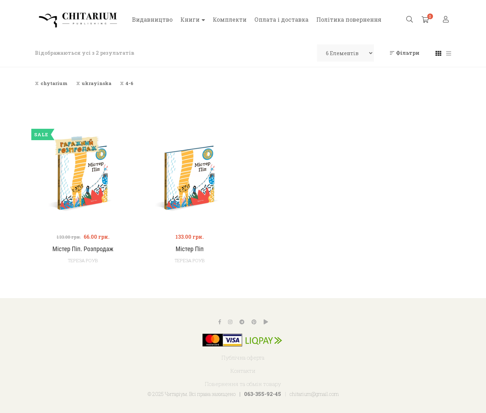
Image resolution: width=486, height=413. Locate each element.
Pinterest (254, 321)
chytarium (54, 83)
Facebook (219, 321)
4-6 (129, 83)
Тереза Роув (190, 260)
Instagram (230, 321)
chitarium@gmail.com (314, 394)
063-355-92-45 (262, 394)
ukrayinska (96, 83)
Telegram (241, 321)
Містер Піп (190, 249)
